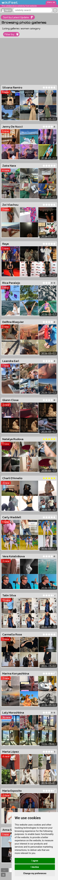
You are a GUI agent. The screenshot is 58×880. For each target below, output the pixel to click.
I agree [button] (34, 860)
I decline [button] (35, 867)
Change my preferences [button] (34, 873)
